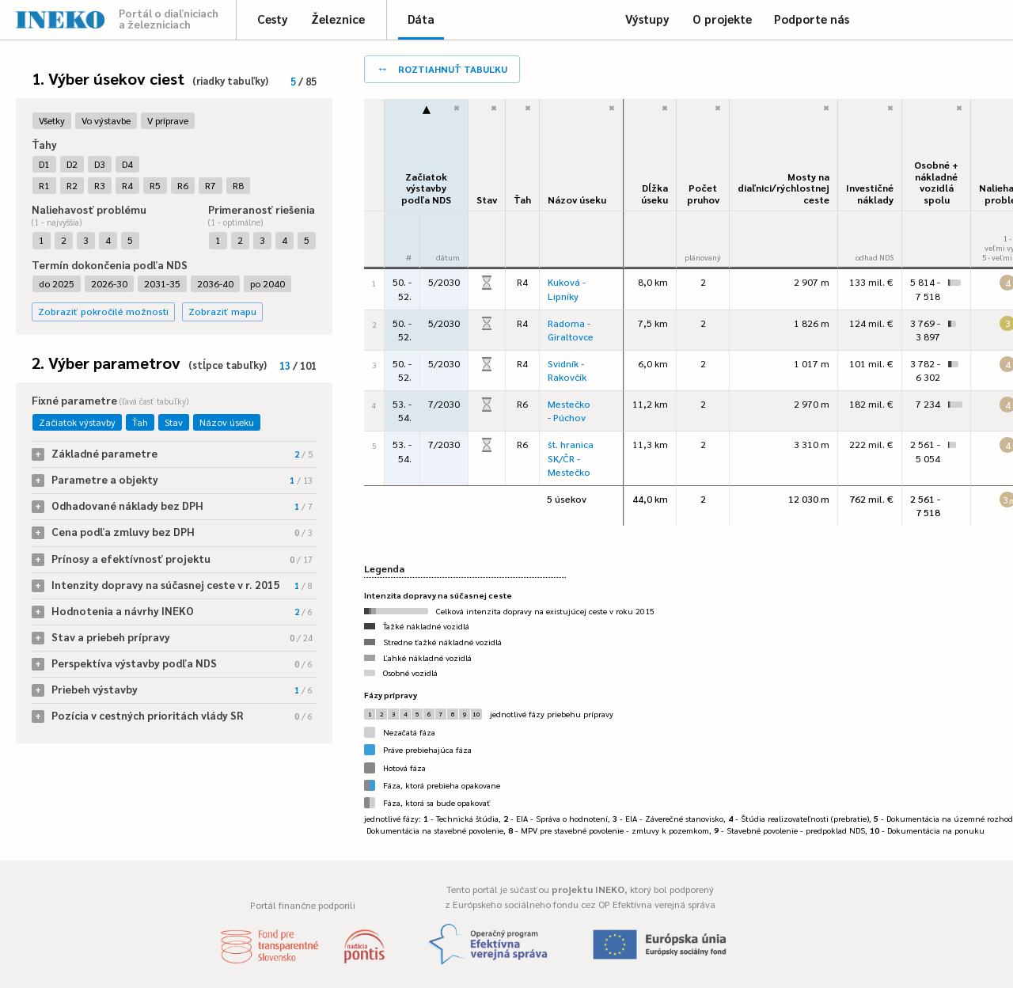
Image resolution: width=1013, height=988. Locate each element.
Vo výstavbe (106, 120)
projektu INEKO (588, 889)
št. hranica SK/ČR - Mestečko (571, 457)
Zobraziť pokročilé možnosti (103, 311)
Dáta (421, 18)
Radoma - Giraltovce (571, 330)
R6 (182, 185)
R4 (127, 185)
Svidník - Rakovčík (567, 370)
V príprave (167, 120)
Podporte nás (811, 18)
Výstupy (647, 18)
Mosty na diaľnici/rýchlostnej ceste (783, 188)
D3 (99, 164)
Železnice (338, 18)
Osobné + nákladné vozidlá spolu (936, 182)
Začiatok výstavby (77, 422)
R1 (44, 185)
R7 (210, 185)
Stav (174, 422)
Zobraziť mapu (222, 311)
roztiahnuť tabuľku (442, 67)
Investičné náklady (869, 193)
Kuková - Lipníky (567, 289)
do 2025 (56, 283)
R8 (238, 185)
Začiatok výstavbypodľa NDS (426, 188)
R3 (99, 185)
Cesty (272, 18)
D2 (72, 164)
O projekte (722, 18)
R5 (155, 185)
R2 (72, 185)
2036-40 (215, 283)
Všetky (52, 120)
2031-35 (162, 283)
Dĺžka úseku (654, 193)
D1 (44, 164)
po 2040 (267, 283)
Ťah (140, 422)
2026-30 (109, 283)
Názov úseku (226, 422)
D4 (127, 164)
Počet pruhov (703, 193)
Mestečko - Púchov (569, 410)
